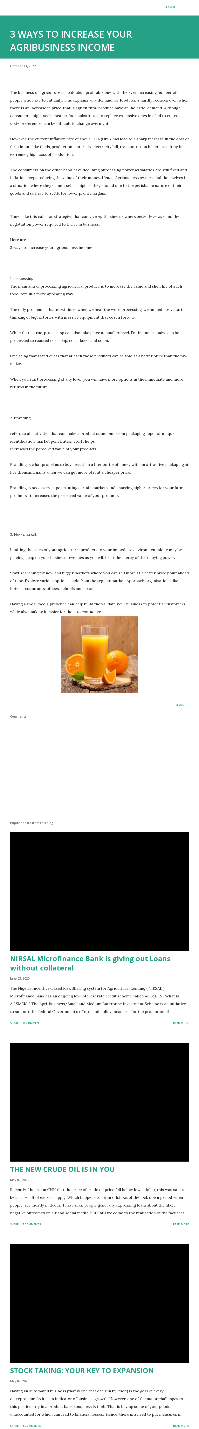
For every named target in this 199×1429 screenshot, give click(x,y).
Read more (181, 1023)
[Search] (170, 7)
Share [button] (180, 705)
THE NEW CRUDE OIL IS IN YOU (62, 1169)
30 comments (32, 1023)
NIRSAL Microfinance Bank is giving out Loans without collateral (90, 963)
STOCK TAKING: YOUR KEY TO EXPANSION (82, 1370)
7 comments (31, 1224)
